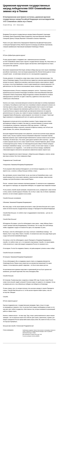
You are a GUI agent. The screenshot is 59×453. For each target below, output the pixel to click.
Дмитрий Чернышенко (45, 42)
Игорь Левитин (21, 44)
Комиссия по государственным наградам (35, 331)
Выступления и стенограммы (44, 330)
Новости (35, 330)
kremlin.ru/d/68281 (35, 336)
